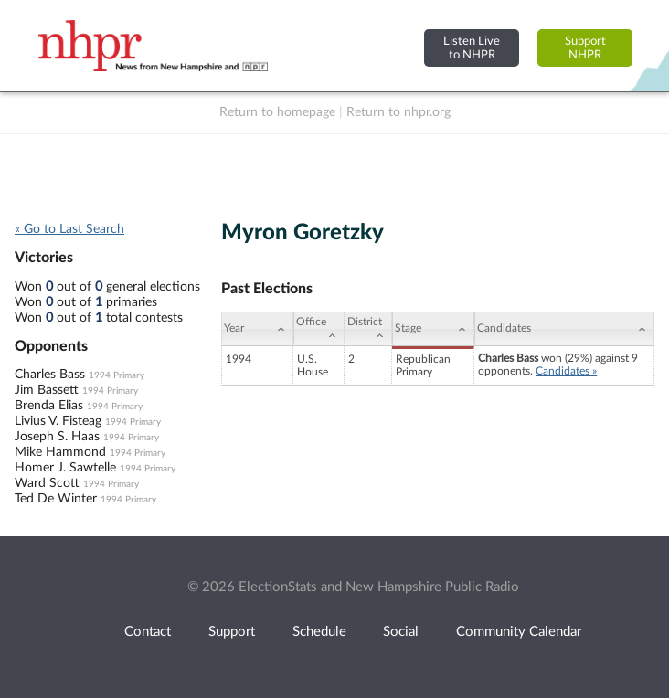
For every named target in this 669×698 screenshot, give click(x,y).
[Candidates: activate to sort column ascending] (564, 329)
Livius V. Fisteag (58, 421)
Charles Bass (50, 374)
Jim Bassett (47, 390)
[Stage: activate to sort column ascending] (433, 329)
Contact (147, 632)
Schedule (319, 632)
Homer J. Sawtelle (65, 467)
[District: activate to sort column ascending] (368, 329)
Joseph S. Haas (57, 436)
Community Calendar (518, 632)
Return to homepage (277, 112)
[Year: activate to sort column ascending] (257, 329)
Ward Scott (47, 483)
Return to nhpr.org (398, 112)
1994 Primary (116, 375)
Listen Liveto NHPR (471, 48)
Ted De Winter (56, 498)
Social (401, 632)
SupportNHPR (585, 48)
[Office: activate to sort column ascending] (319, 329)
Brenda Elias (49, 405)
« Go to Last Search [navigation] (69, 229)
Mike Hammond (60, 452)
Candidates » (566, 370)
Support (231, 632)
